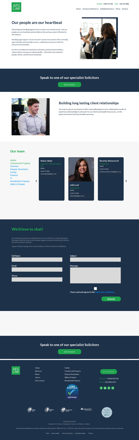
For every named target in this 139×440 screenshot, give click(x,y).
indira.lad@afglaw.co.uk (77, 196)
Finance (14, 175)
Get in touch (39, 381)
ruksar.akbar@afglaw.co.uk (48, 174)
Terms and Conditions (105, 292)
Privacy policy (55, 433)
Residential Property (19, 181)
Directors (14, 166)
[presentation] (36, 181)
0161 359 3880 (124, 4)
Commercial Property (20, 163)
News (118, 9)
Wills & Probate (17, 184)
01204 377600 (45, 171)
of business (67, 433)
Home (78, 9)
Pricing (90, 433)
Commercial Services (91, 9)
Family (13, 172)
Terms (47, 433)
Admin (13, 160)
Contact (125, 9)
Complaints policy (80, 433)
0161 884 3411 (110, 382)
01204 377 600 (108, 4)
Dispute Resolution (19, 169)
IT (11, 178)
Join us (37, 377)
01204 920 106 (113, 378)
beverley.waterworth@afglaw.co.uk (110, 172)
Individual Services (107, 9)
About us (38, 371)
